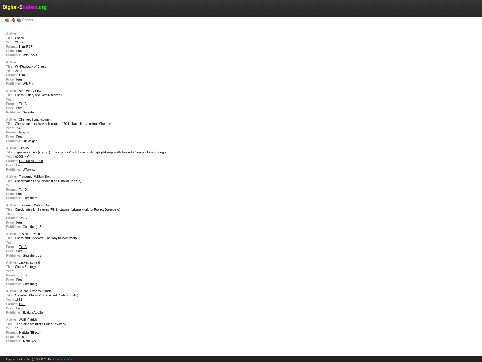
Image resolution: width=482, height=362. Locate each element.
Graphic (24, 132)
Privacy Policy (62, 359)
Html (22, 75)
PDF (22, 304)
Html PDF (25, 46)
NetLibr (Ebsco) (29, 332)
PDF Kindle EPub (31, 161)
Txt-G (23, 103)
